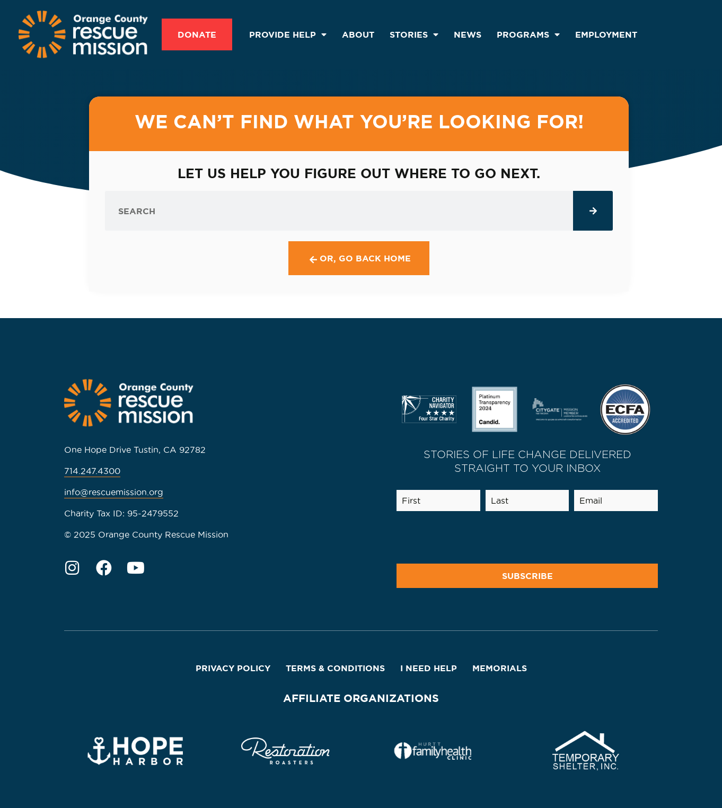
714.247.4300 (92, 471)
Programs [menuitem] (528, 34)
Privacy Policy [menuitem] (233, 668)
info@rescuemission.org (113, 492)
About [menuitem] (358, 34)
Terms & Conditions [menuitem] (335, 668)
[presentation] (573, 537)
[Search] (593, 211)
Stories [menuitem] (414, 34)
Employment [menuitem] (606, 34)
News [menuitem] (467, 34)
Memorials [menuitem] (499, 668)
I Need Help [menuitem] (428, 668)
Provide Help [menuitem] (288, 34)
